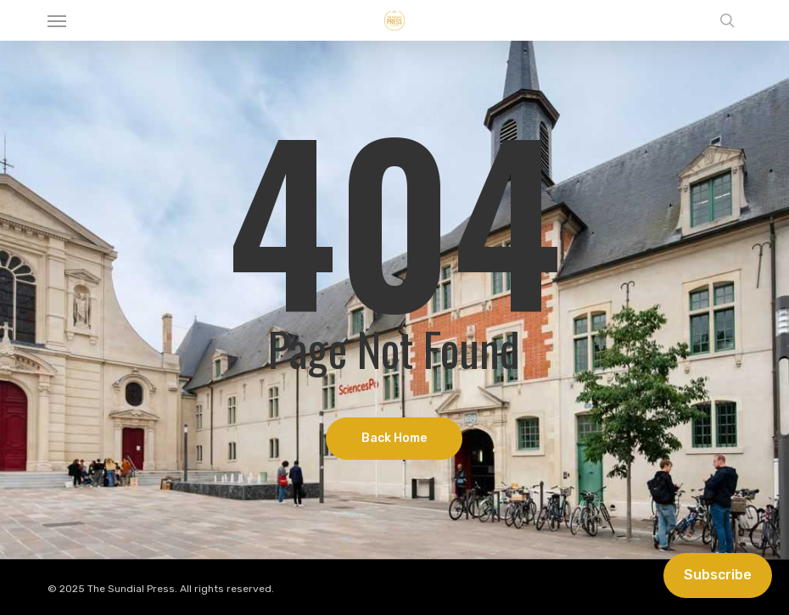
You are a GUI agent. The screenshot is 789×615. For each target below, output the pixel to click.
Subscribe (718, 575)
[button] (57, 20)
